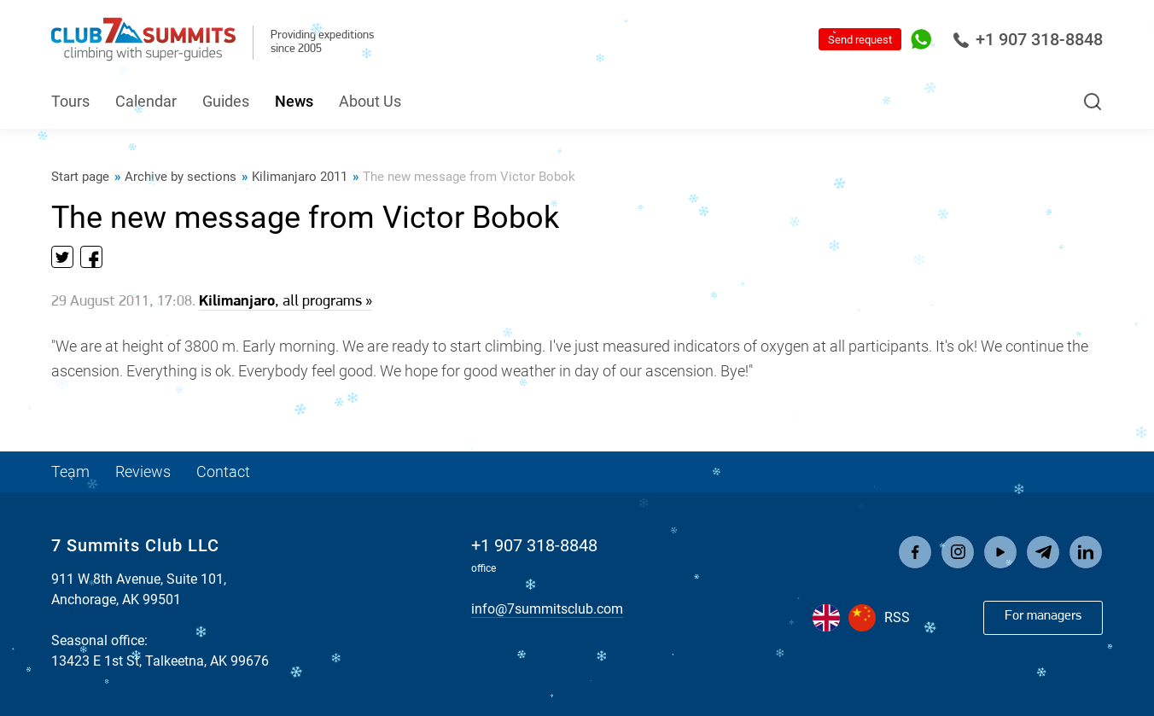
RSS (897, 617)
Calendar (146, 101)
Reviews (143, 471)
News (294, 101)
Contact (223, 471)
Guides (225, 101)
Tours (70, 101)
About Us (370, 101)
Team (70, 471)
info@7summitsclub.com (547, 609)
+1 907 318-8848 (1028, 39)
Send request (860, 39)
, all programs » (285, 302)
